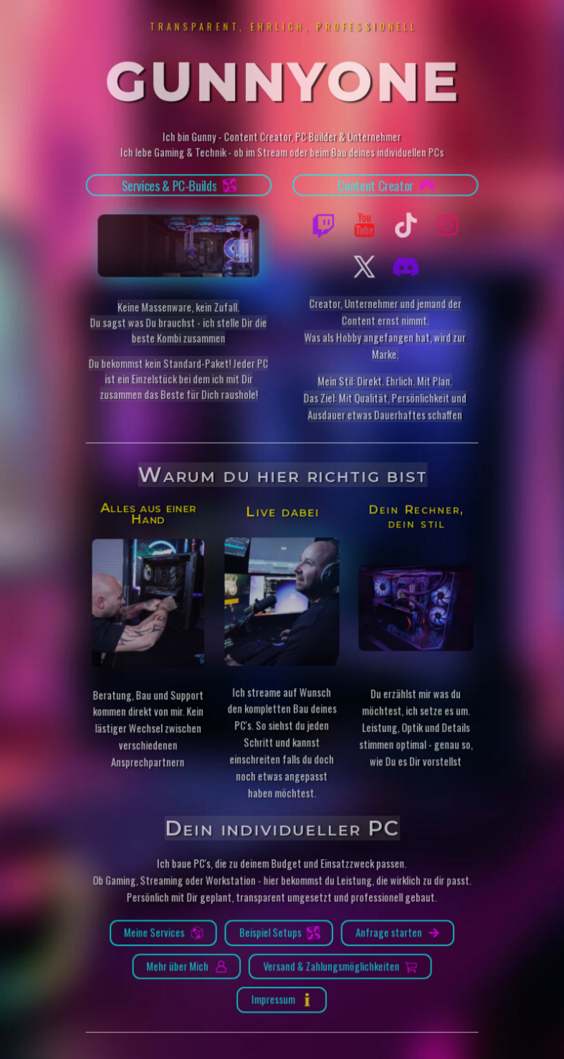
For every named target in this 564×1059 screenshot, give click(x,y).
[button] (179, 187)
